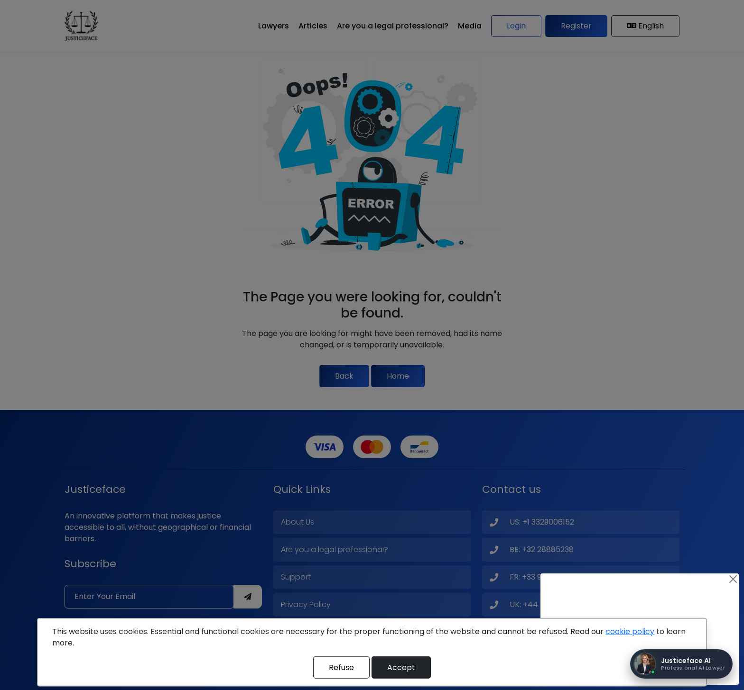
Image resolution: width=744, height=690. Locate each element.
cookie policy (629, 631)
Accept (401, 667)
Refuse (341, 667)
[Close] (733, 579)
